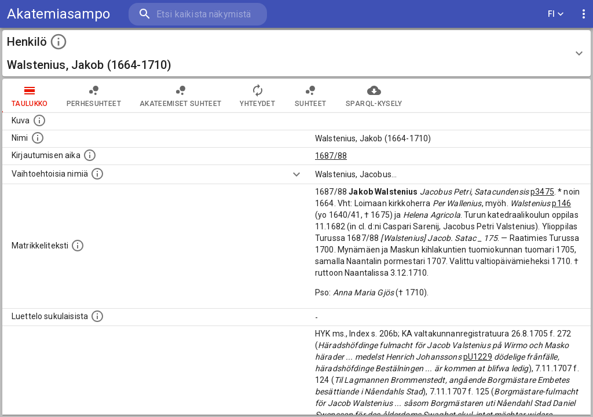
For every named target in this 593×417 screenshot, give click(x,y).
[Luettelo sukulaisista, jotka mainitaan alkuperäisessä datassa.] (97, 316)
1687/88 (331, 155)
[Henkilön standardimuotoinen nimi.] (37, 138)
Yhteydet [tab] (257, 95)
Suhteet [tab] (310, 95)
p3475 (542, 191)
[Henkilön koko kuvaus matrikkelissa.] (77, 245)
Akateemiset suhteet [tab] (180, 95)
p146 (561, 203)
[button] (296, 53)
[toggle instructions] (58, 41)
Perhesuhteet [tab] (93, 95)
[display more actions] (583, 14)
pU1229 (477, 356)
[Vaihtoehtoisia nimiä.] (97, 173)
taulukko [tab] (29, 95)
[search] (197, 14)
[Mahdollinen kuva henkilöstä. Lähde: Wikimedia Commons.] (39, 120)
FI (556, 14)
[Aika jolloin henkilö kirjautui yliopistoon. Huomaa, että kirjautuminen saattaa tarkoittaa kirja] (89, 155)
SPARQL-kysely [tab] (373, 95)
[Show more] (296, 174)
